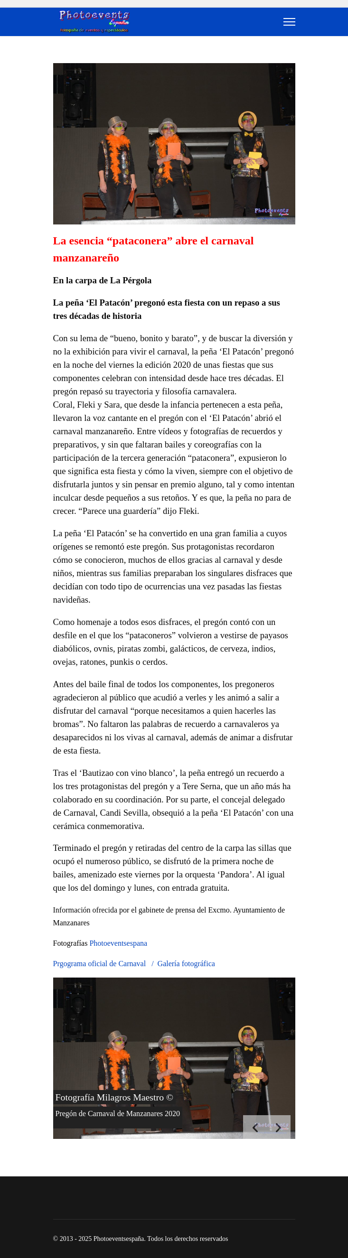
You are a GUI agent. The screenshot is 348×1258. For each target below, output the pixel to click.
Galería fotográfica (186, 964)
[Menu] (289, 22)
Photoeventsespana (118, 943)
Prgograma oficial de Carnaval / (105, 964)
